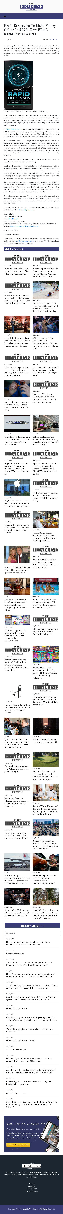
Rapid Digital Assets (13, 129)
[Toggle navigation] (4, 16)
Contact (31, 1184)
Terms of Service (31, 1191)
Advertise (31, 1186)
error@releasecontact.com (24, 241)
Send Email (13, 219)
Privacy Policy (31, 1189)
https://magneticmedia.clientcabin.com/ (24, 226)
